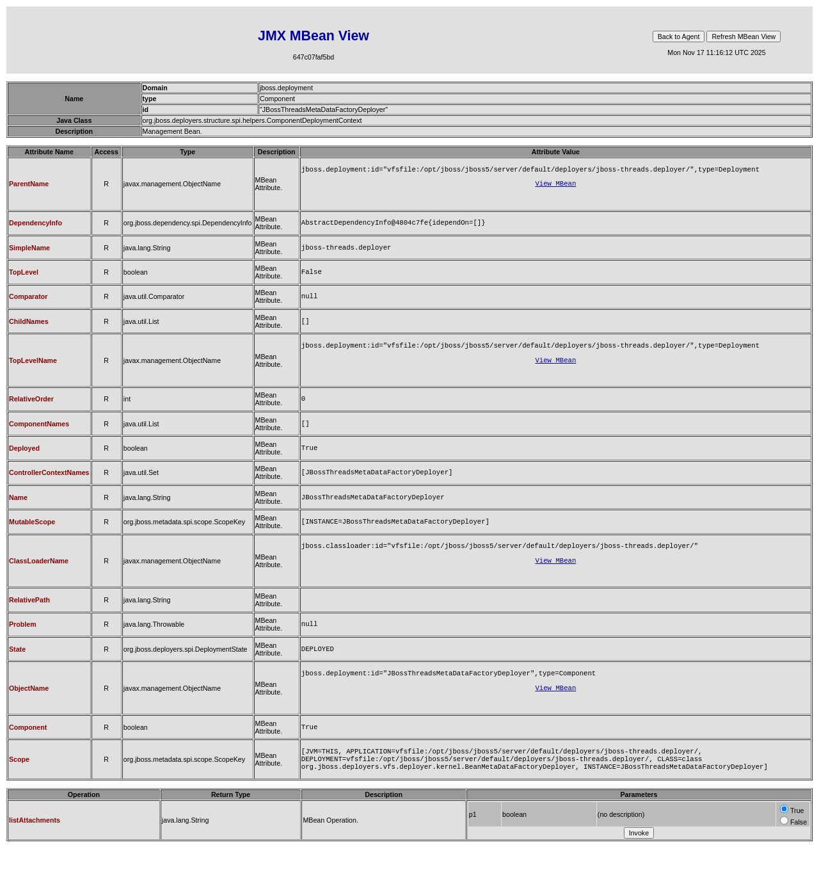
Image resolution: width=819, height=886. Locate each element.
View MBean (555, 185)
